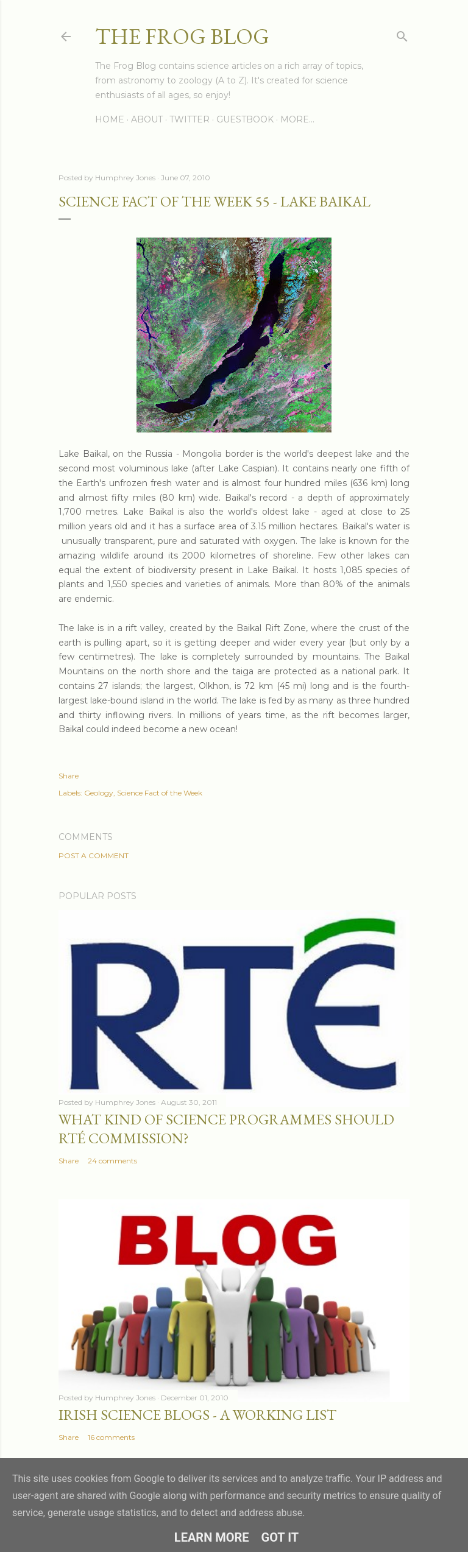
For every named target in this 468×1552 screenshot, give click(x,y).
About (147, 119)
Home (109, 119)
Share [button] (68, 775)
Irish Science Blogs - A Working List (197, 1414)
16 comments (111, 1437)
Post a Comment (93, 855)
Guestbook (245, 119)
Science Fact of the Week (159, 792)
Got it (280, 1537)
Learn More (211, 1537)
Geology (98, 792)
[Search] (402, 34)
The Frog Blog (182, 36)
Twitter (189, 119)
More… (297, 119)
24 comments (112, 1160)
